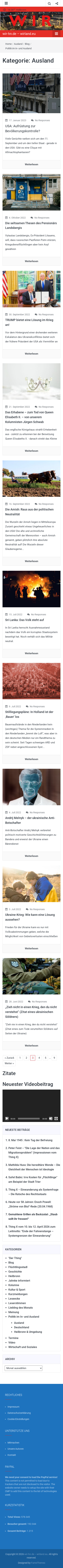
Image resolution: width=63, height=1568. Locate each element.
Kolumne (13, 1285)
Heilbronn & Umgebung (28, 1331)
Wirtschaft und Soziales (22, 1347)
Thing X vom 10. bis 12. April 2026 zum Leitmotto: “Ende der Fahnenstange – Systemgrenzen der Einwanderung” (31, 1231)
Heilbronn (14, 1276)
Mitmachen (13, 1442)
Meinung (13, 1312)
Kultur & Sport (16, 1289)
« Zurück (9, 1057)
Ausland (18, 44)
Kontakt (12, 1455)
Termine (13, 1338)
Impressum (13, 1406)
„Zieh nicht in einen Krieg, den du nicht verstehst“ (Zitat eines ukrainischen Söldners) (31, 1011)
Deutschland (21, 1327)
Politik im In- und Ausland (18, 48)
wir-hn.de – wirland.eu (19, 34)
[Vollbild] (56, 1118)
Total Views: (14, 1517)
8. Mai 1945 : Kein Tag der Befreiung (30, 1140)
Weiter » (9, 1063)
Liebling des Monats (20, 1307)
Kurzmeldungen (18, 1294)
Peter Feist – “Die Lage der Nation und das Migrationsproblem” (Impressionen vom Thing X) (34, 1152)
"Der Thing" (15, 1258)
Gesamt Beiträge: (17, 1531)
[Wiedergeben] (7, 1118)
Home (8, 44)
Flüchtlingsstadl (17, 1267)
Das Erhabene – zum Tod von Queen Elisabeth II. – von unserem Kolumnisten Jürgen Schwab (29, 417)
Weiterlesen (31, 164)
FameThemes (38, 1562)
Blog (27, 44)
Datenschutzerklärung (19, 1413)
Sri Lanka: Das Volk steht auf (24, 620)
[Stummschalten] (50, 1118)
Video (11, 1342)
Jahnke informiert (19, 1280)
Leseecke (14, 1298)
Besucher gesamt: (17, 1524)
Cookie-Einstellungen (18, 1419)
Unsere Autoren (16, 1448)
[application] (31, 1106)
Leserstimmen (17, 1303)
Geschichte (15, 1271)
